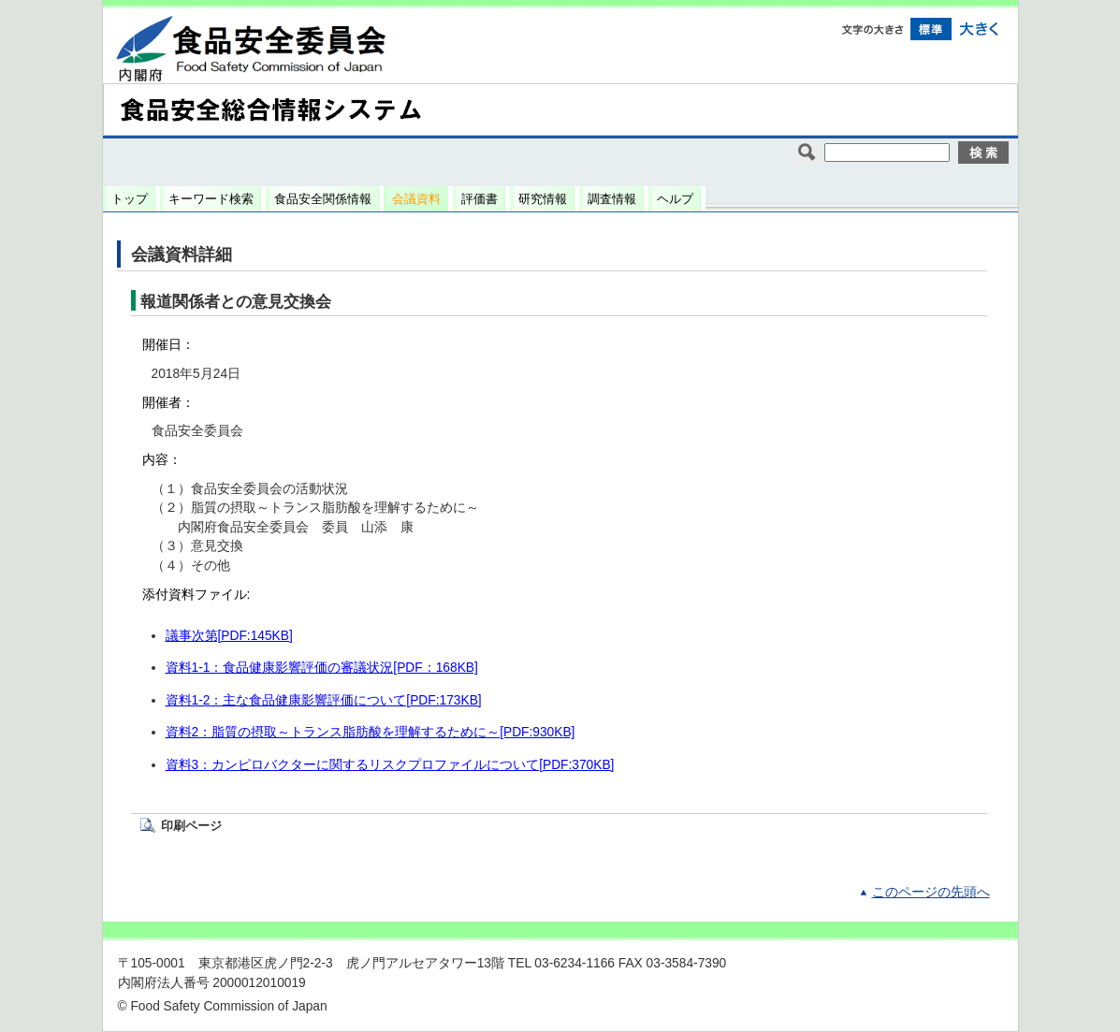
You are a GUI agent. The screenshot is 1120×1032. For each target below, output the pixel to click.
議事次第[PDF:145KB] (229, 636)
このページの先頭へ (931, 892)
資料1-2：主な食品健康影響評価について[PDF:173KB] (324, 700)
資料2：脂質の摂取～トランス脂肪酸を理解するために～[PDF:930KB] (370, 732)
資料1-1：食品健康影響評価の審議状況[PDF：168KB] (322, 668)
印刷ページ (191, 826)
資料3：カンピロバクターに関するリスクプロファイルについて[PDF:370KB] (390, 765)
